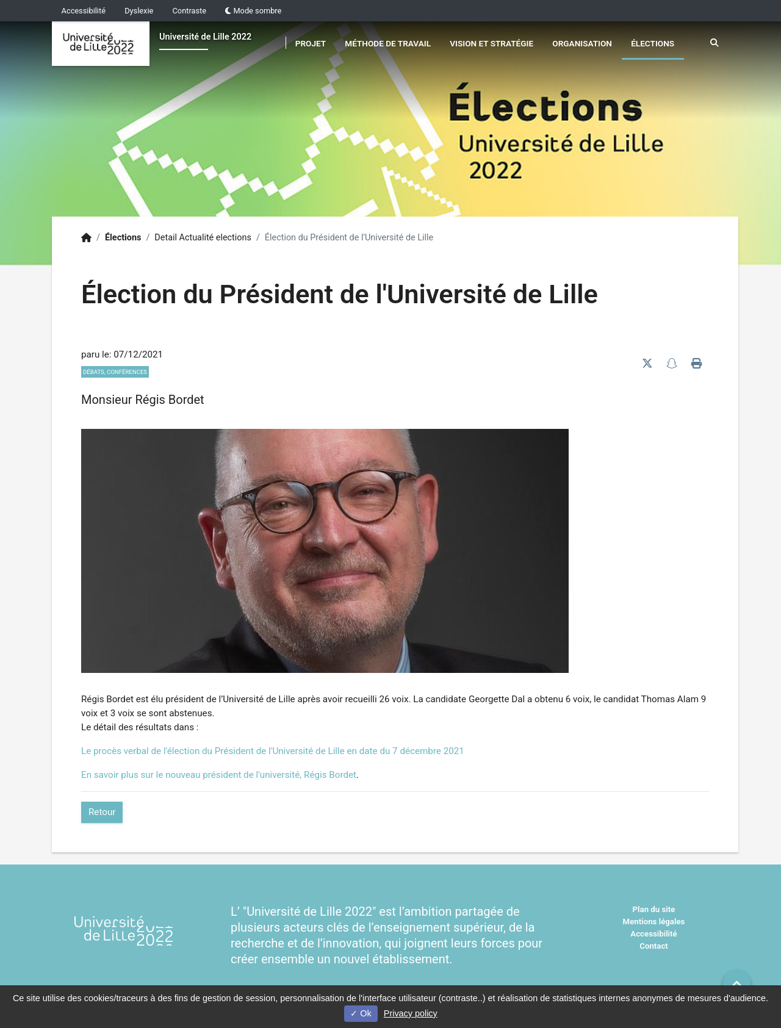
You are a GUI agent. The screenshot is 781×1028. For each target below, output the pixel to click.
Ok (360, 1013)
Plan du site (654, 909)
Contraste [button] (190, 10)
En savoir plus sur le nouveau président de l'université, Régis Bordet (218, 774)
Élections (652, 43)
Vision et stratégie (491, 43)
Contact (653, 946)
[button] (736, 983)
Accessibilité (84, 10)
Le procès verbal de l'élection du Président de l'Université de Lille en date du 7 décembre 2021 (272, 751)
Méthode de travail (388, 43)
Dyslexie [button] (138, 10)
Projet (310, 43)
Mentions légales (654, 921)
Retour (101, 812)
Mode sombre (253, 10)
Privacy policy (410, 1013)
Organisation (582, 43)
